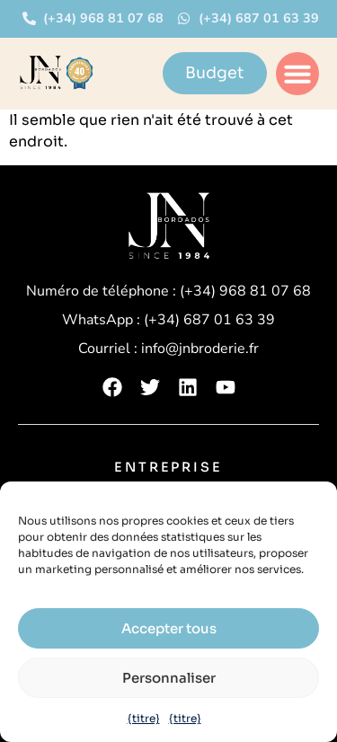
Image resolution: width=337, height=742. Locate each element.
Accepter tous (169, 628)
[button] (297, 73)
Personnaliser (169, 677)
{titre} (144, 718)
